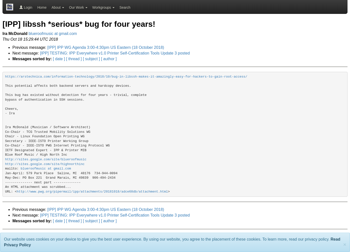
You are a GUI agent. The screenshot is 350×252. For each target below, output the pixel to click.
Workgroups (103, 7)
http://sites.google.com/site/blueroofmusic (46, 159)
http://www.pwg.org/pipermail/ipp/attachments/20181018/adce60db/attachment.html (92, 192)
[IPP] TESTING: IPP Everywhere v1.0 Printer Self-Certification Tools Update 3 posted (115, 53)
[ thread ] (74, 59)
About (58, 7)
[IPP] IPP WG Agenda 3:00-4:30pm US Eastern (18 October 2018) (105, 47)
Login (25, 7)
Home (41, 7)
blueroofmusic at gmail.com (53, 33)
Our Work (78, 7)
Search (124, 7)
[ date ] (59, 59)
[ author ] (109, 59)
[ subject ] (91, 59)
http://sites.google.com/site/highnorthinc (45, 164)
